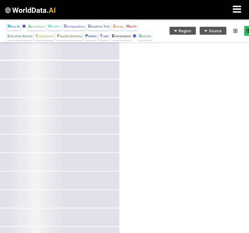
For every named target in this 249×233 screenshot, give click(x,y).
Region (182, 30)
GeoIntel (144, 35)
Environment (121, 35)
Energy (118, 26)
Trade (104, 35)
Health (131, 26)
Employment (45, 35)
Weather (54, 26)
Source (213, 30)
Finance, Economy (69, 35)
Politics (91, 35)
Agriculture (36, 26)
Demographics (74, 26)
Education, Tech (99, 26)
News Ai (13, 26)
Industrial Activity (19, 35)
